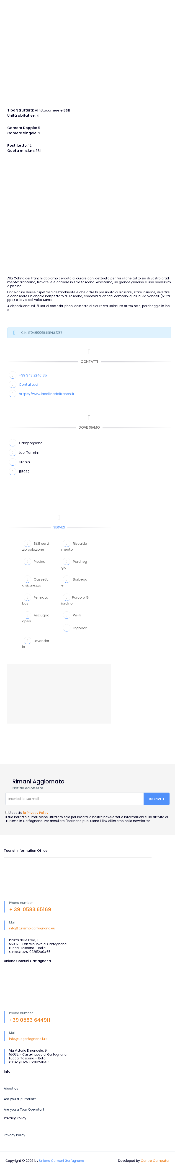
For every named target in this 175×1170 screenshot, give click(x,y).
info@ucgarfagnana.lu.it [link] (28, 1039)
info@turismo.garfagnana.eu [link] (32, 928)
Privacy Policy (14, 1135)
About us (11, 1088)
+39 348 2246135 (33, 375)
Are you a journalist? (20, 1099)
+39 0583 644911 (29, 1020)
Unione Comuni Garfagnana (61, 1160)
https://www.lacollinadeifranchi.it (47, 393)
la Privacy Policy (35, 812)
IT (128, 4)
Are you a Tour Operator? (24, 1109)
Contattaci (28, 384)
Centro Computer (155, 1160)
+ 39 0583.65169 (30, 909)
